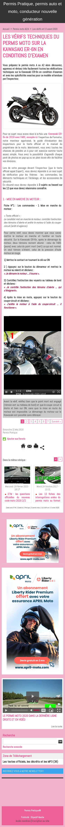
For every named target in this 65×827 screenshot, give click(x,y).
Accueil (6, 29)
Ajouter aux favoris (16, 438)
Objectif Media (37, 817)
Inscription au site (40, 821)
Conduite (20, 507)
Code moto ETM (11, 507)
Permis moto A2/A (21, 29)
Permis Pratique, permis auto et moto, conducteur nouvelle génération (32, 11)
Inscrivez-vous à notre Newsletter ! (23, 771)
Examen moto (35, 507)
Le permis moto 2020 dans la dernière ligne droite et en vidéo (30, 717)
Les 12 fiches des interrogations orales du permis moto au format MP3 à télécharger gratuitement (47, 496)
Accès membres (23, 821)
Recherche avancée (12, 747)
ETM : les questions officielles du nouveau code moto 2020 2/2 (17, 496)
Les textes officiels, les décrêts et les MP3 (28, 762)
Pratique (27, 507)
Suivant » (56, 421)
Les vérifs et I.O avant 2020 (44, 29)
